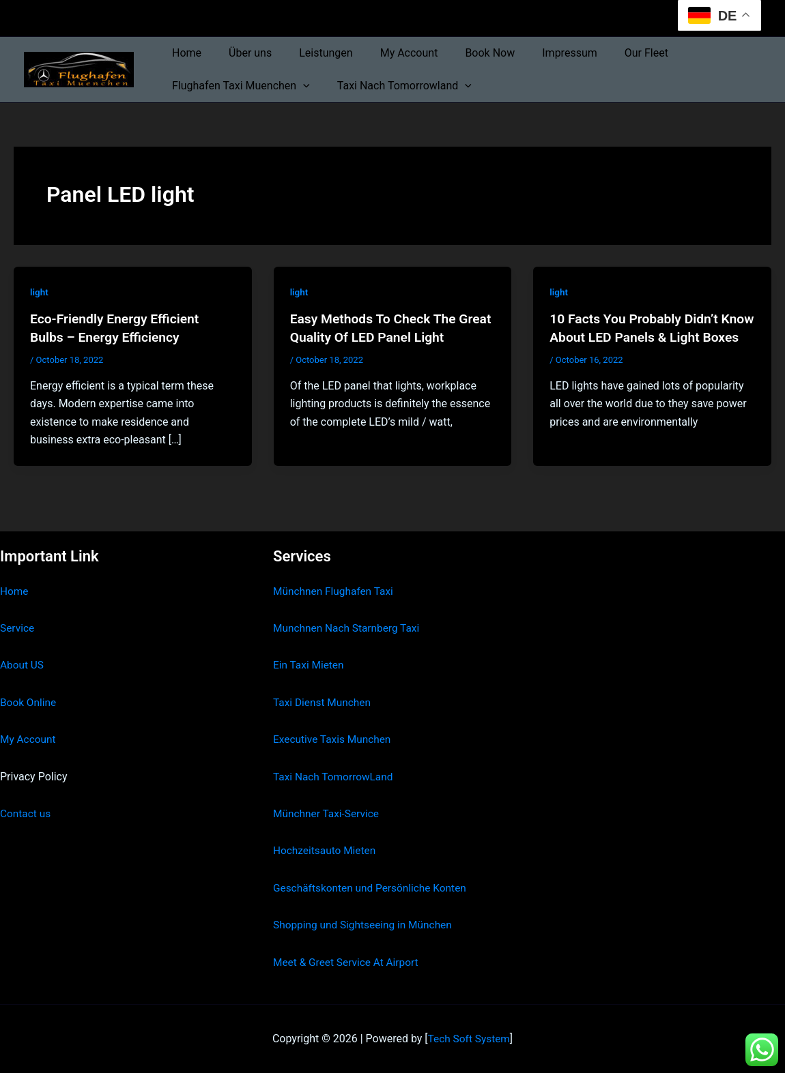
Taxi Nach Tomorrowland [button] (396, 86)
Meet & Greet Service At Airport (348, 962)
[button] (300, 86)
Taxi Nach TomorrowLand (335, 776)
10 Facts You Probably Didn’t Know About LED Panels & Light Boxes (646, 336)
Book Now (465, 52)
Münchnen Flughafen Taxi (335, 591)
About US (22, 664)
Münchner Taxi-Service (328, 813)
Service (17, 627)
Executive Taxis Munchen (334, 739)
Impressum (539, 52)
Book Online (29, 702)
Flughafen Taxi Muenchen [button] (238, 86)
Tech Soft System (468, 1038)
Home (184, 52)
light (39, 291)
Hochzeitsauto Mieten (326, 850)
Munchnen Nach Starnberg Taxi (349, 627)
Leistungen (312, 52)
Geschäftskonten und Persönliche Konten (373, 887)
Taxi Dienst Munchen (323, 702)
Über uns (241, 52)
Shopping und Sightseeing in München (366, 924)
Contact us (26, 813)
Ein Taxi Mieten (310, 664)
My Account (390, 52)
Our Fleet (611, 52)
